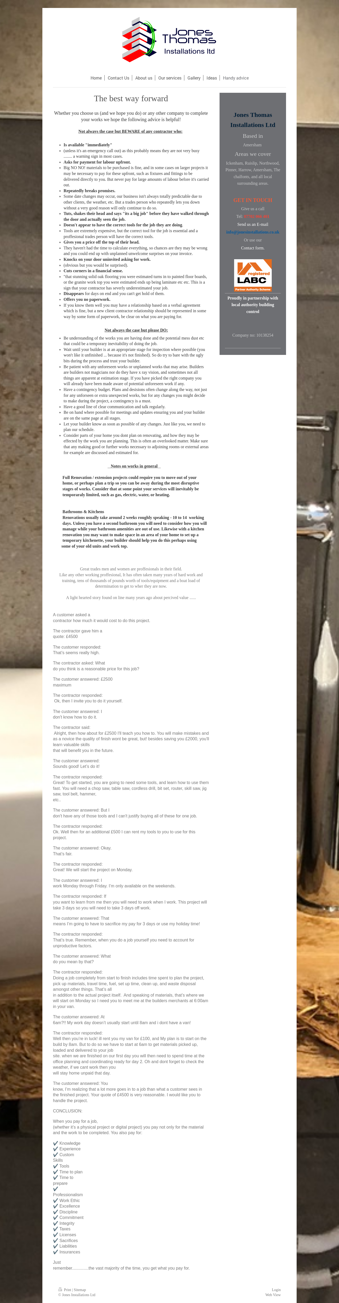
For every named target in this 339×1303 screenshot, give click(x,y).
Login (276, 1290)
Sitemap (80, 1290)
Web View (273, 1295)
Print (65, 1290)
